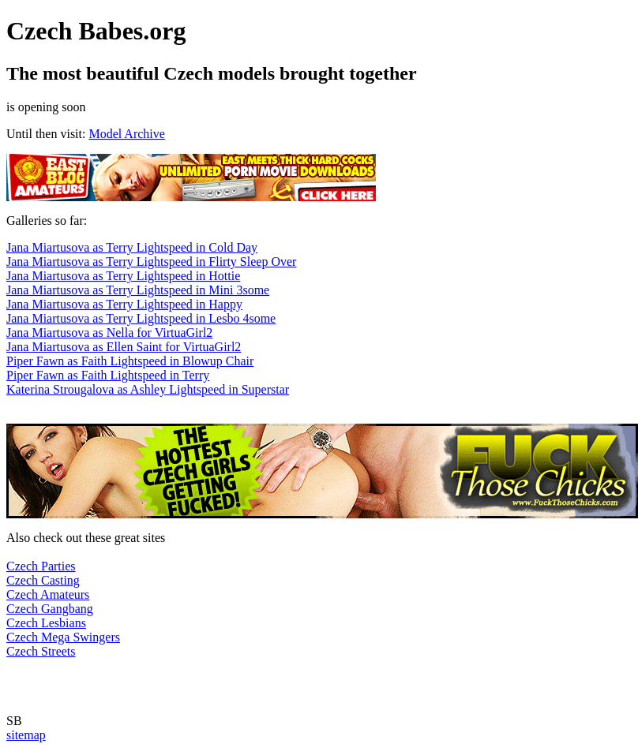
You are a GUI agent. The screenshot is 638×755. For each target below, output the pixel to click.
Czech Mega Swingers (63, 637)
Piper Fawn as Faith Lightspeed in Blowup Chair (129, 361)
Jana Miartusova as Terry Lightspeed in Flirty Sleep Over (151, 261)
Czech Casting (43, 580)
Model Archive (126, 133)
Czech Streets (41, 651)
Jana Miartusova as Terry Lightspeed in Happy (124, 304)
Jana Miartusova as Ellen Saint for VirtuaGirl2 (123, 346)
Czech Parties (41, 566)
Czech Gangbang (49, 608)
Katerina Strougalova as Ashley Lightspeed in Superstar (147, 389)
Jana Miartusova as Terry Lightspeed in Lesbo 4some (141, 318)
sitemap (26, 735)
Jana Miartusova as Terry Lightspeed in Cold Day (131, 247)
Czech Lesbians (46, 623)
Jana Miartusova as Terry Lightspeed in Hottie (123, 275)
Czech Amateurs (47, 594)
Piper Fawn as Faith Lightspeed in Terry (107, 375)
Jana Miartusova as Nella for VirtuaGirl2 (109, 332)
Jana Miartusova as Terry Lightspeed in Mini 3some (137, 290)
